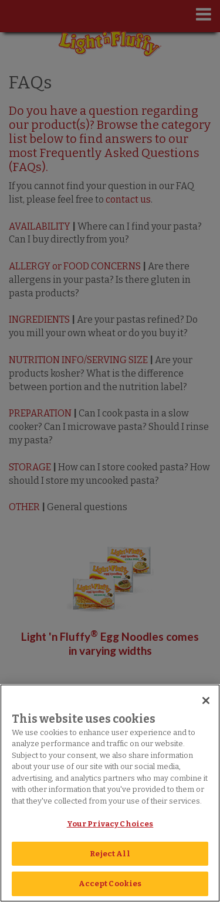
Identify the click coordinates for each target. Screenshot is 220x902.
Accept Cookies (110, 883)
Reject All (110, 853)
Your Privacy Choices (110, 823)
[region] (110, 793)
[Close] (206, 700)
